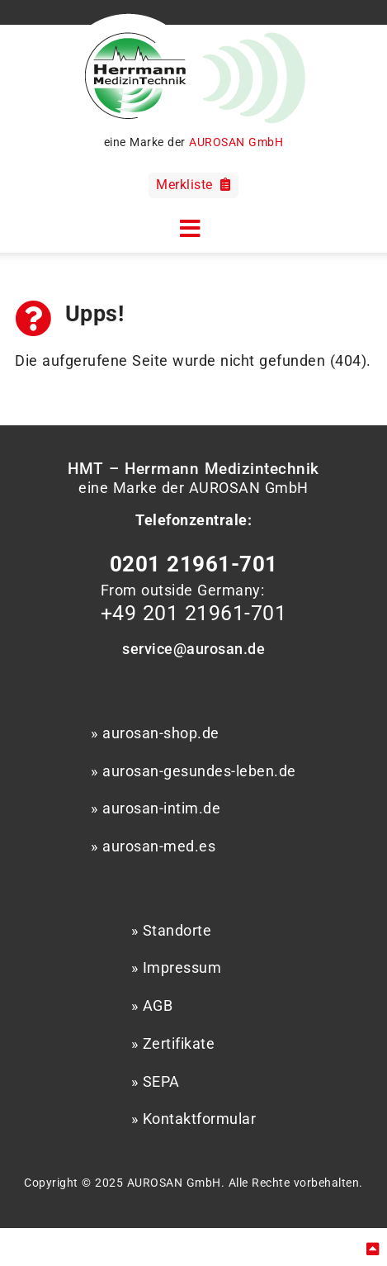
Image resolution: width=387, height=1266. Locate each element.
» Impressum (176, 968)
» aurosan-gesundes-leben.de (193, 771)
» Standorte (171, 930)
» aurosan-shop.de (155, 733)
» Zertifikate (173, 1044)
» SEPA (155, 1082)
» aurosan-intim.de (155, 808)
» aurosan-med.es (153, 846)
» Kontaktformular (194, 1119)
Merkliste (193, 184)
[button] (194, 227)
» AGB (152, 1006)
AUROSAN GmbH (236, 142)
